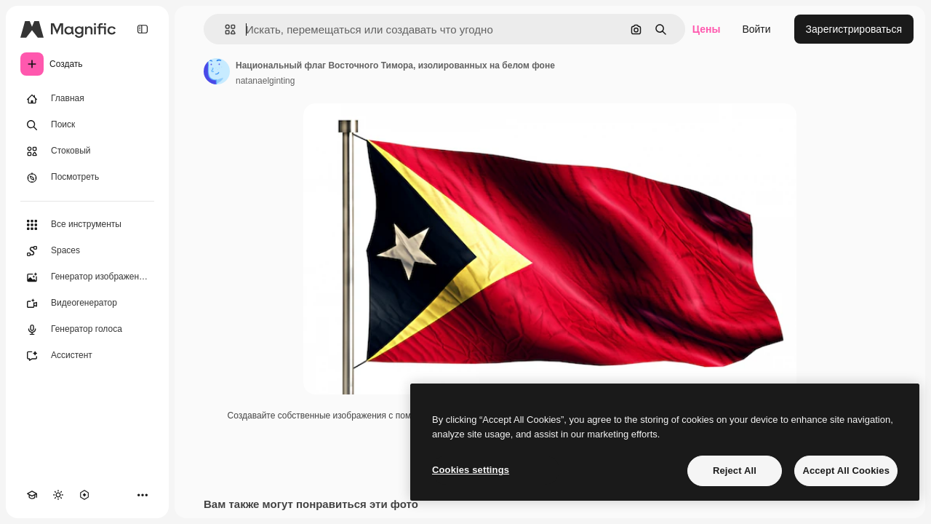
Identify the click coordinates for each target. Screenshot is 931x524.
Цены (706, 29)
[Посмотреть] (87, 177)
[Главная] (87, 99)
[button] (224, 29)
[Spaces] (87, 251)
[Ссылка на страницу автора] (217, 71)
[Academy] (32, 495)
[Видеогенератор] (87, 303)
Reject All (734, 470)
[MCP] (84, 495)
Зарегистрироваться (854, 29)
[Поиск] (87, 125)
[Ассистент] (87, 356)
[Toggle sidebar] (142, 29)
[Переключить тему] (58, 495)
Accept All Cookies (846, 470)
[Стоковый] (87, 151)
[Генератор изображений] (87, 277)
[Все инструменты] (87, 225)
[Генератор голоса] (87, 329)
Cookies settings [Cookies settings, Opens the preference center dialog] (470, 469)
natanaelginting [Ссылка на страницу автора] (265, 81)
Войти (756, 29)
